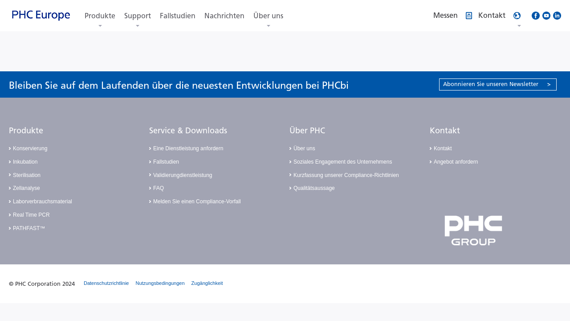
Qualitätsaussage (314, 188)
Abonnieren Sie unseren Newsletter (497, 84)
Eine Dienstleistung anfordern (188, 148)
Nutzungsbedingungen (160, 283)
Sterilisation (27, 175)
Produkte (100, 16)
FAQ (158, 188)
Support (137, 16)
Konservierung (30, 148)
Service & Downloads (188, 131)
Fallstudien (177, 16)
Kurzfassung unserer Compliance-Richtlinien (346, 175)
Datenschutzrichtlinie (106, 283)
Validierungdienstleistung (182, 175)
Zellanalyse (26, 188)
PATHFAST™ (29, 228)
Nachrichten (224, 16)
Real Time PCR (31, 215)
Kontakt (445, 131)
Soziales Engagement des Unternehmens (342, 162)
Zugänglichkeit (207, 283)
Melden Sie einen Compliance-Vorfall (197, 201)
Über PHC (307, 131)
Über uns (268, 16)
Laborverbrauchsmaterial (42, 201)
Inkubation (25, 162)
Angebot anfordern (456, 162)
